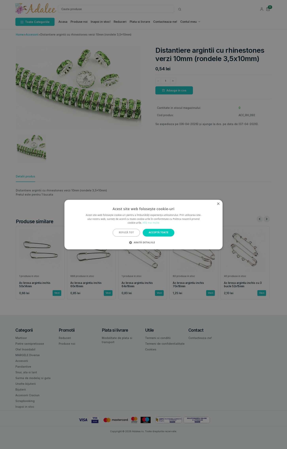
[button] (143, 242)
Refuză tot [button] (126, 232)
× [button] (218, 203)
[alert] (143, 224)
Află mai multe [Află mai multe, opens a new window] (151, 223)
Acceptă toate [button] (158, 232)
